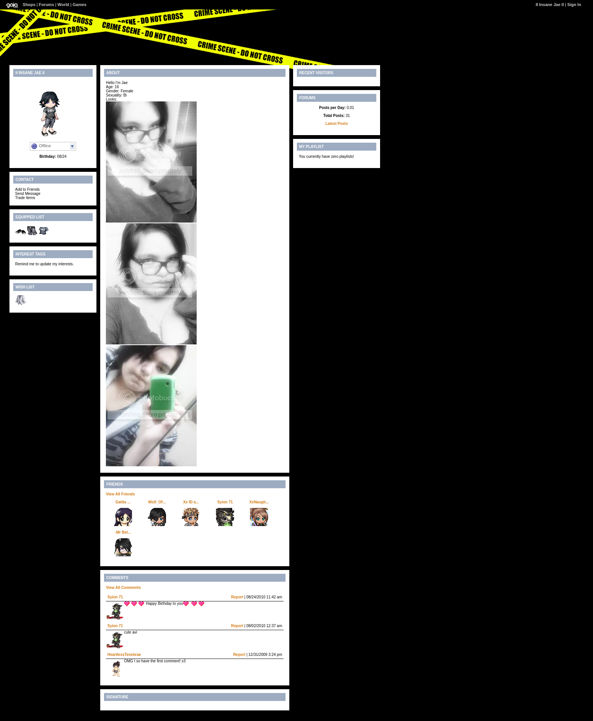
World (63, 4)
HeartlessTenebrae (124, 654)
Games (80, 4)
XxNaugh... (259, 502)
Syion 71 (225, 502)
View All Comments (123, 588)
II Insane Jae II (550, 4)
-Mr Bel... (123, 532)
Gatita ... (122, 502)
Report (237, 597)
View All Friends (120, 494)
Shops (29, 4)
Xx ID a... (191, 502)
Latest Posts (336, 123)
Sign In (574, 4)
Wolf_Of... (157, 502)
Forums (46, 4)
